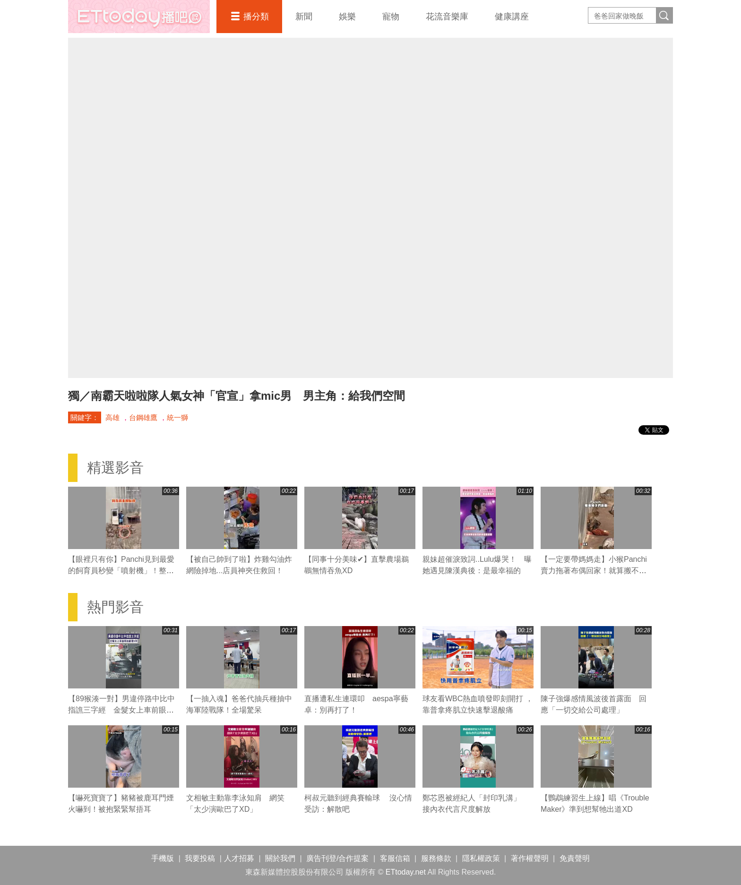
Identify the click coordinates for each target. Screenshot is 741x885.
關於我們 (280, 858)
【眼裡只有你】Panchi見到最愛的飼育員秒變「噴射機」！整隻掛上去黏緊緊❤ (121, 570)
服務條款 (436, 858)
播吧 (139, 16)
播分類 (256, 16)
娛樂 (347, 16)
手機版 (162, 858)
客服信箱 (395, 858)
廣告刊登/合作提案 (337, 858)
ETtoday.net (406, 872)
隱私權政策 (481, 858)
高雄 (112, 417)
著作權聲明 (530, 858)
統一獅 (177, 417)
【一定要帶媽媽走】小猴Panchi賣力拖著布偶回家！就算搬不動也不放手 (594, 570)
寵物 (390, 16)
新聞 (303, 16)
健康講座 (512, 16)
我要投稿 (200, 858)
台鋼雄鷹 (143, 417)
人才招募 (239, 858)
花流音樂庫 (447, 16)
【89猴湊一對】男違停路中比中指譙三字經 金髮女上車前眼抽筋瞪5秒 (121, 710)
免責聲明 (575, 858)
